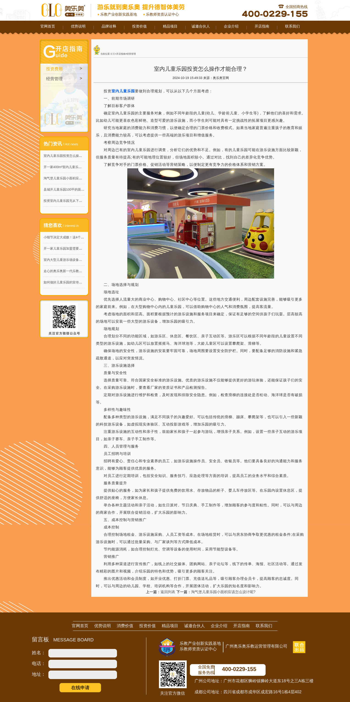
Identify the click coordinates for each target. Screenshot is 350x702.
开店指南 (262, 26)
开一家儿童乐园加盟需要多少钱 (66, 248)
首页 (112, 54)
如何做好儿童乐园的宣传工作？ (66, 282)
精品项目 (170, 26)
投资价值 (139, 26)
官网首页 (47, 26)
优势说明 (78, 26)
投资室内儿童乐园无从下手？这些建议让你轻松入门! (81, 201)
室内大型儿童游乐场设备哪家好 (66, 260)
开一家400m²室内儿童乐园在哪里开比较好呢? (76, 167)
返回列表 (168, 592)
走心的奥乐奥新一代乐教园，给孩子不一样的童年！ (80, 271)
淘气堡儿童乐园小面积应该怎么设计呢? (72, 178)
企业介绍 (231, 26)
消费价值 (125, 625)
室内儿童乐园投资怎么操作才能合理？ (71, 156)
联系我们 (292, 26)
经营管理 (54, 78)
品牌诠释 (109, 26)
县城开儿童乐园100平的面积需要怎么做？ (73, 189)
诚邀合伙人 (201, 26)
